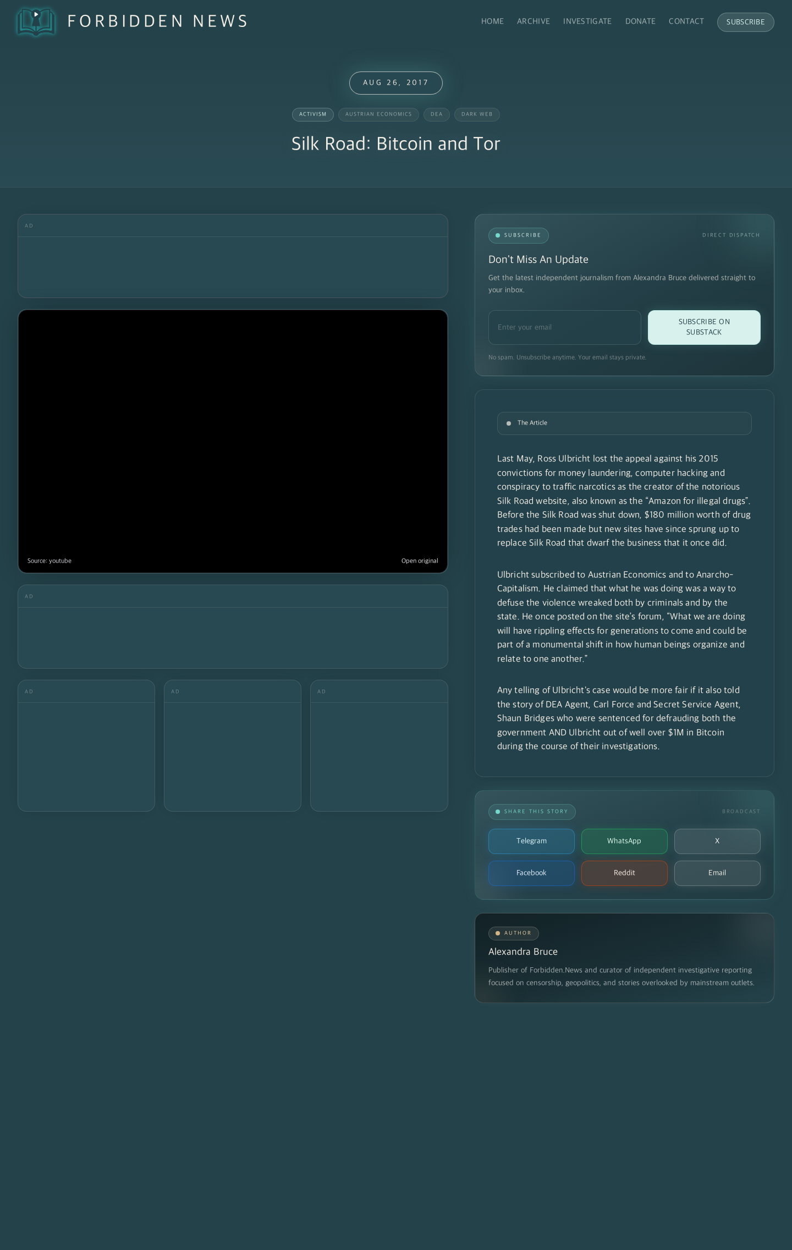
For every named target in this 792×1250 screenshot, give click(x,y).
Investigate (587, 21)
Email (717, 873)
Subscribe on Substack (704, 327)
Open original (420, 561)
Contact (686, 21)
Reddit (624, 873)
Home (492, 21)
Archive (533, 21)
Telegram (531, 841)
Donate (640, 21)
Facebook (531, 873)
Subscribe (746, 22)
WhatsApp (624, 841)
